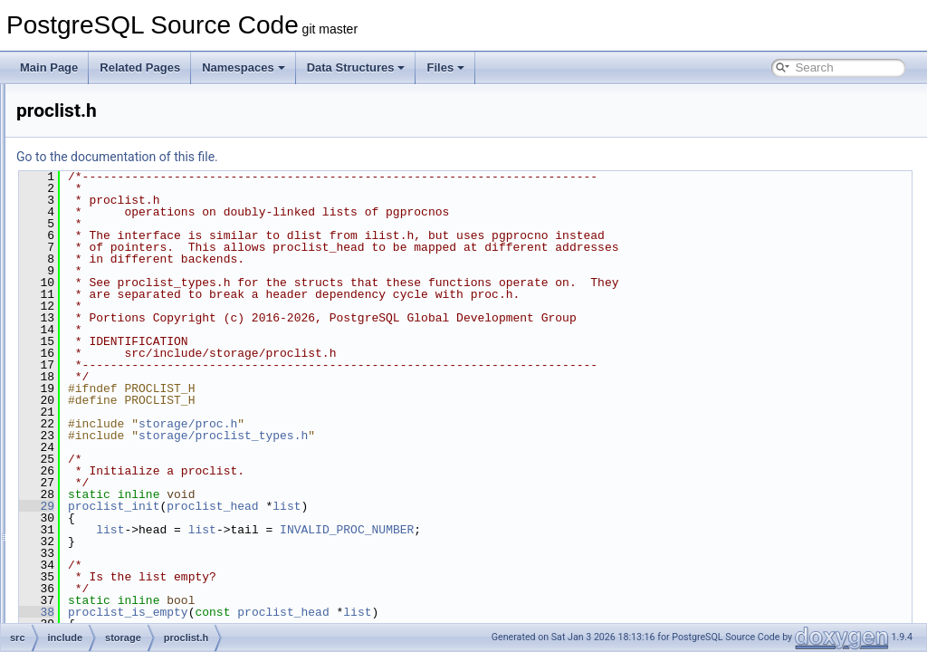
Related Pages (140, 67)
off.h (113, 203)
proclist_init (340, 506)
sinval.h (121, 601)
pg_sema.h (130, 222)
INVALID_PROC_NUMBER (573, 530)
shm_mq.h (128, 541)
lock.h (117, 103)
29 (263, 506)
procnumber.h (136, 402)
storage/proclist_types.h (449, 435)
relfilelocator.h (136, 481)
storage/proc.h (414, 424)
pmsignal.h (129, 262)
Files (445, 67)
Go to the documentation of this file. (343, 156)
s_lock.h (123, 501)
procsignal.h (132, 422)
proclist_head (438, 506)
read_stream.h (138, 442)
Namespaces (243, 67)
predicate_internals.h (153, 302)
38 (263, 612)
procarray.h (130, 342)
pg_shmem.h (134, 242)
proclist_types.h (140, 382)
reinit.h (119, 461)
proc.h (118, 322)
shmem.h (125, 581)
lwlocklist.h (129, 163)
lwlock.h (122, 143)
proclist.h (125, 362)
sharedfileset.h (138, 521)
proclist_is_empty (354, 612)
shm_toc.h (128, 561)
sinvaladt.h (129, 621)
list (513, 506)
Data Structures (356, 67)
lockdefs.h (127, 123)
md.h (115, 183)
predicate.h (130, 282)
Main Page (49, 67)
